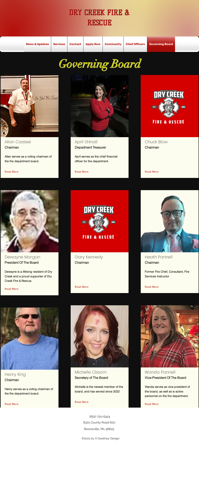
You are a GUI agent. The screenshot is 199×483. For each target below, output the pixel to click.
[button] (12, 171)
